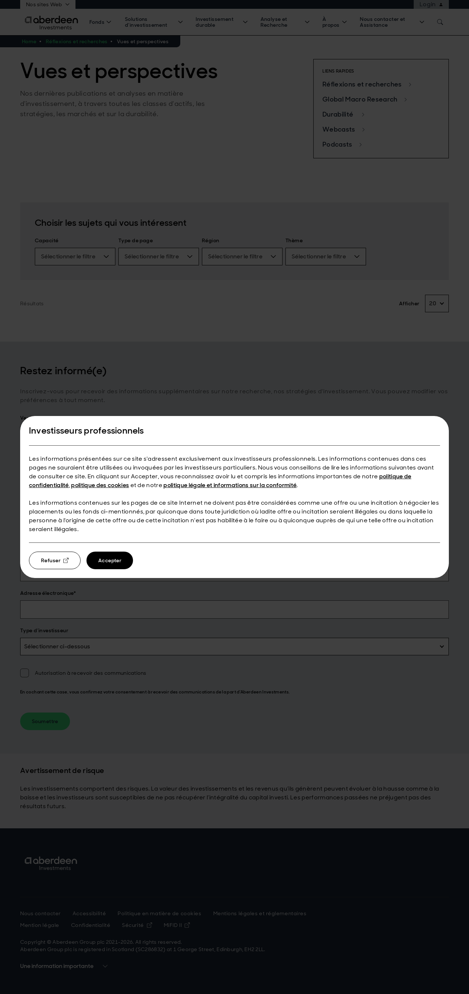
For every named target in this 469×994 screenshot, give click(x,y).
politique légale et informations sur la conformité (229, 485)
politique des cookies (100, 485)
